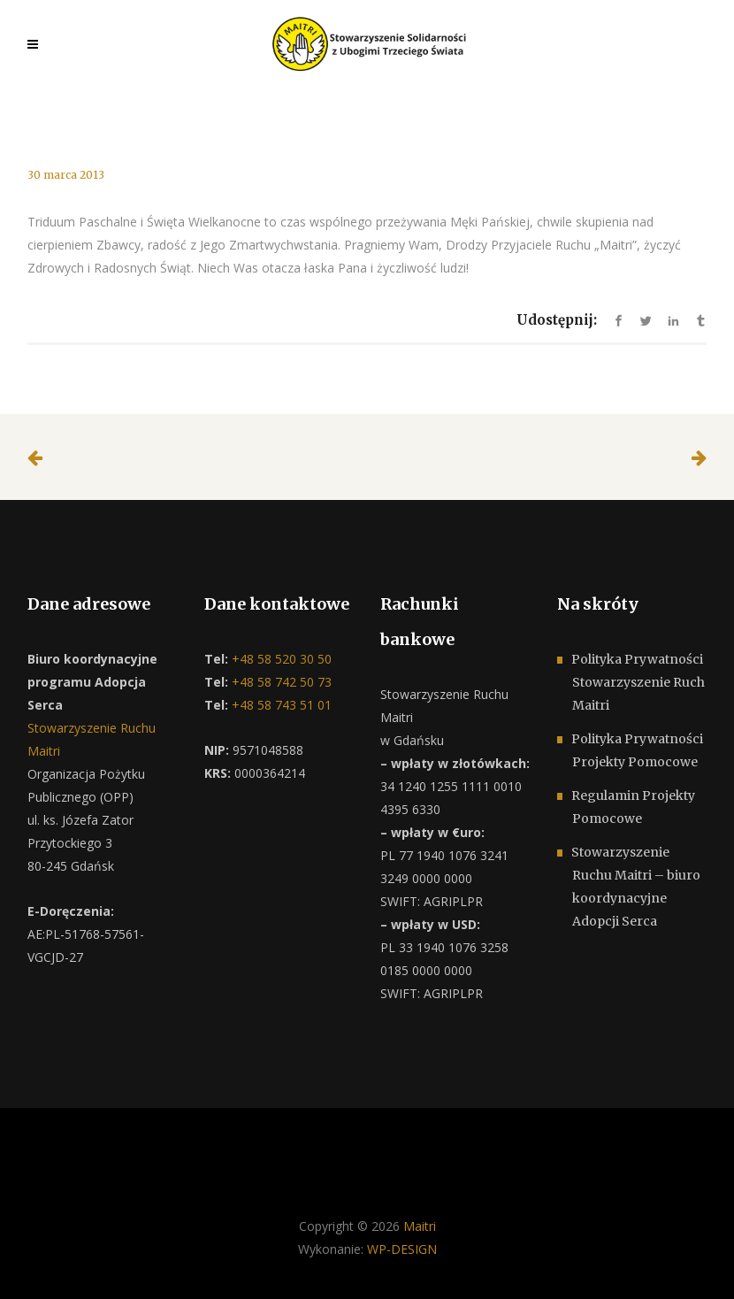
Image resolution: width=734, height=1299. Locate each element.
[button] (35, 1263)
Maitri (419, 1226)
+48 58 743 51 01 (280, 704)
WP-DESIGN (402, 1249)
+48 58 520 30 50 (280, 658)
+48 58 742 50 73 (280, 681)
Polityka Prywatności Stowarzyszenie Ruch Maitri (638, 682)
